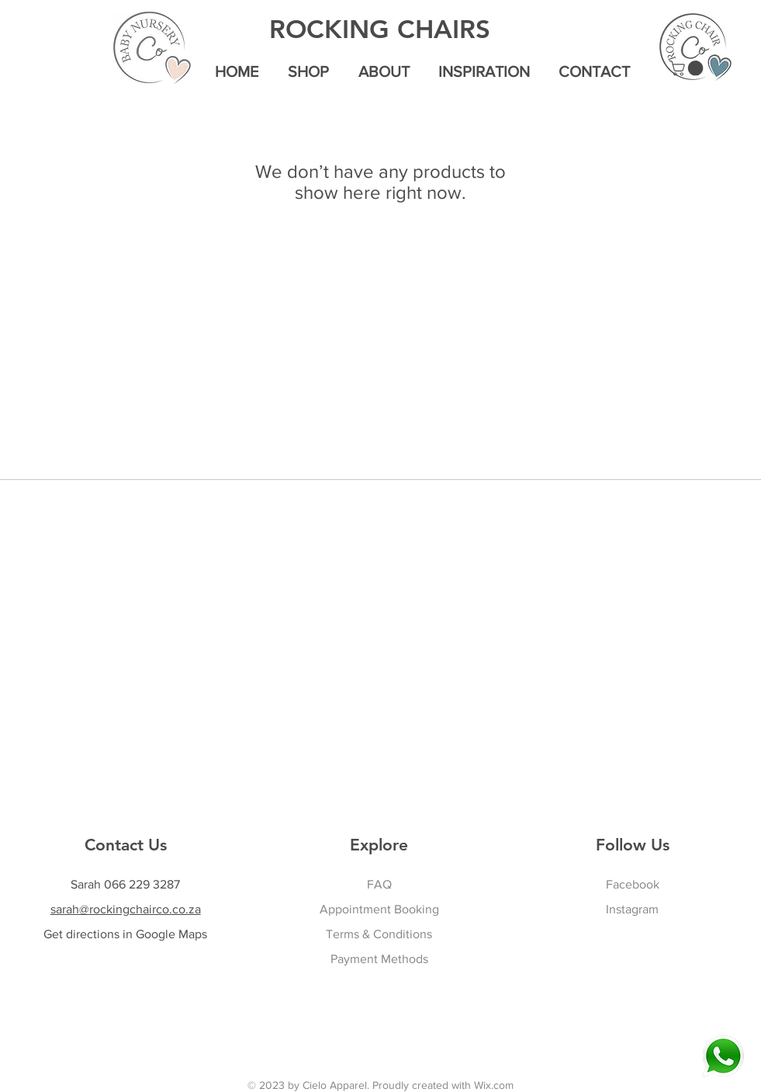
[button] (688, 68)
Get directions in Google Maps (125, 934)
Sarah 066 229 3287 (125, 884)
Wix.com (494, 1085)
